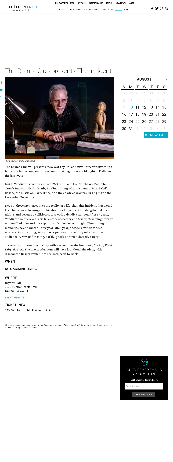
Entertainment (96, 3)
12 (144, 107)
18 (137, 114)
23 (124, 121)
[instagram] (161, 8)
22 (164, 114)
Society (61, 9)
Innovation (107, 9)
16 (124, 114)
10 (131, 107)
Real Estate (120, 3)
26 (144, 121)
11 (137, 107)
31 (131, 129)
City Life (81, 3)
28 (157, 121)
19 (144, 114)
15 (164, 107)
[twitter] (157, 8)
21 (157, 114)
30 (124, 129)
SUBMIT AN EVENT (156, 135)
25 (137, 121)
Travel (109, 3)
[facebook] (152, 8)
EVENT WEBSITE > (15, 297)
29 (164, 121)
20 (151, 114)
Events (118, 9)
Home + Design (74, 9)
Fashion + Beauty (92, 9)
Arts (132, 3)
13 (151, 107)
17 (131, 114)
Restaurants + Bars (64, 3)
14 (157, 107)
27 (151, 121)
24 (131, 121)
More (126, 9)
